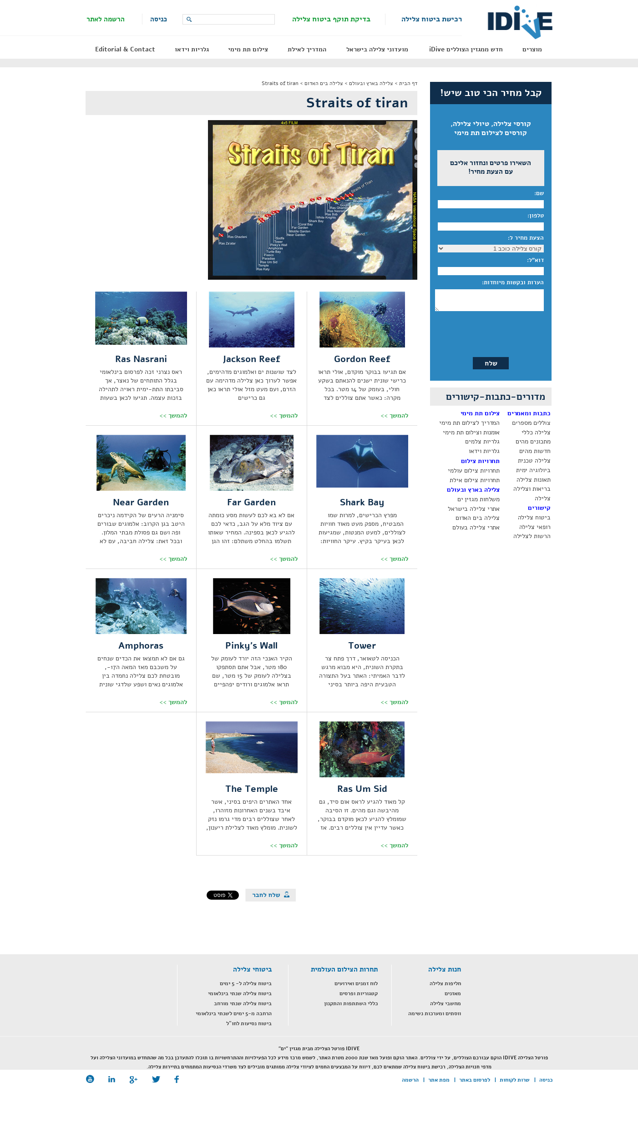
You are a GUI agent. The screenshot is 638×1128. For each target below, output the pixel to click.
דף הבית (408, 83)
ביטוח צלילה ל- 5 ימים (246, 983)
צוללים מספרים (531, 423)
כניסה (158, 19)
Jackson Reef (251, 359)
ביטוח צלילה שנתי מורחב (243, 1003)
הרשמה (410, 1079)
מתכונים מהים (533, 441)
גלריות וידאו (192, 49)
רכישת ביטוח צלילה (431, 19)
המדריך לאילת (307, 49)
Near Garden (141, 502)
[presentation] (490, 331)
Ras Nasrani (141, 359)
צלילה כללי (536, 432)
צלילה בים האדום (323, 83)
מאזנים (453, 993)
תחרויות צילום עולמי (474, 470)
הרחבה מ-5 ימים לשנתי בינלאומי (234, 1013)
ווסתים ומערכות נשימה (434, 1013)
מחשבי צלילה (445, 1003)
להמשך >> (394, 415)
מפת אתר (439, 1079)
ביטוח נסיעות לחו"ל (249, 1023)
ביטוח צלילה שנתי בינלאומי (240, 993)
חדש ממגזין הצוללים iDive (466, 49)
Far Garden (251, 502)
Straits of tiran (280, 83)
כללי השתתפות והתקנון (351, 1003)
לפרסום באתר (474, 1079)
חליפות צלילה (445, 983)
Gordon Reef (362, 359)
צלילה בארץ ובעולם (371, 83)
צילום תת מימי (248, 49)
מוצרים (532, 49)
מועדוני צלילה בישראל (377, 49)
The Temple (251, 789)
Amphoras (140, 646)
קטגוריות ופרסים (358, 993)
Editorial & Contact (125, 49)
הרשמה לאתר (105, 19)
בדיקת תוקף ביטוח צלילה (331, 19)
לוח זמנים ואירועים (356, 983)
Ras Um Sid (362, 789)
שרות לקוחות (515, 1079)
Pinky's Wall (251, 646)
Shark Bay (362, 502)
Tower (362, 646)
